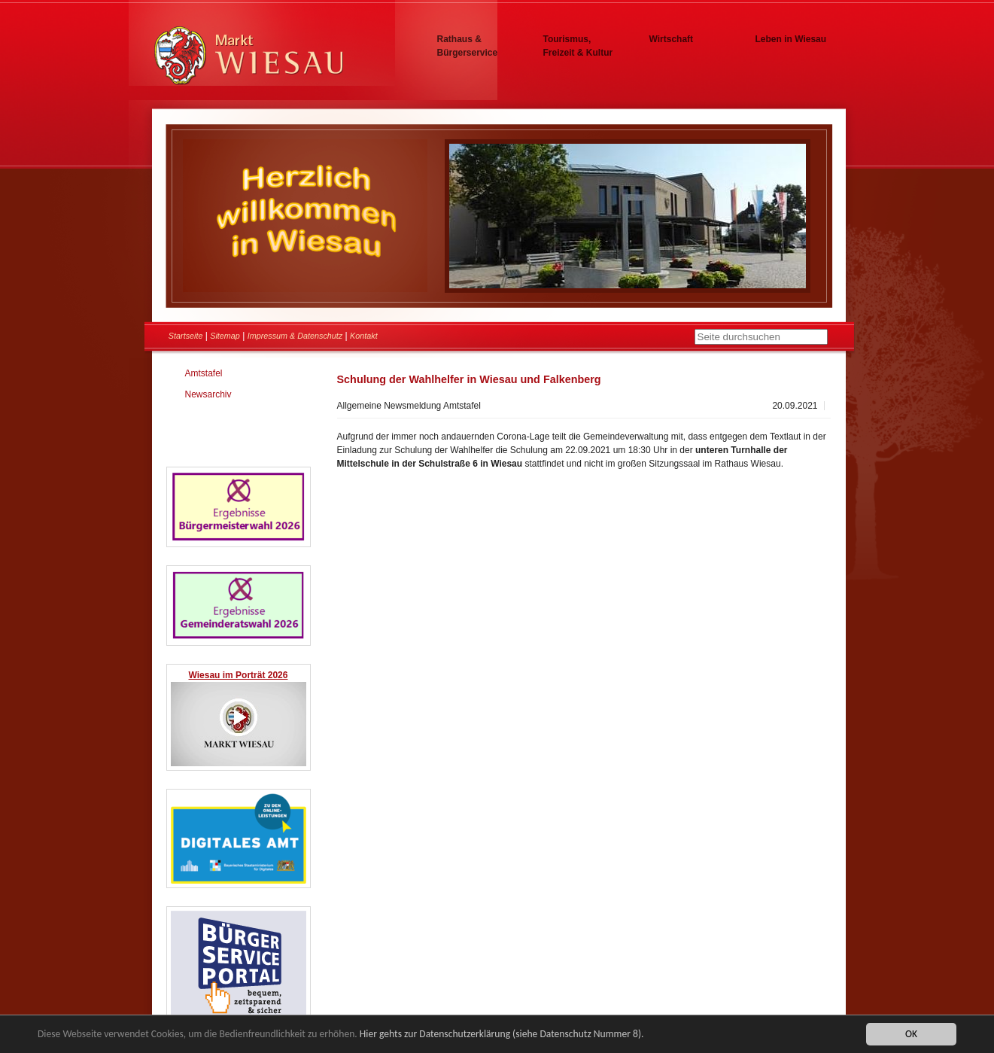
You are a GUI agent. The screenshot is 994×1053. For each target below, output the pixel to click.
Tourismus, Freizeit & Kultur (578, 46)
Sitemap (225, 335)
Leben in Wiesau (791, 39)
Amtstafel (204, 373)
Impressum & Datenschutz (295, 335)
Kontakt (364, 335)
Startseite (186, 335)
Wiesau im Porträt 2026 (238, 675)
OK (911, 1033)
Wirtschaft (671, 39)
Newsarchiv (208, 394)
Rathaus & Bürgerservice (467, 46)
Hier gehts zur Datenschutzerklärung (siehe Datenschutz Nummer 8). (502, 1033)
